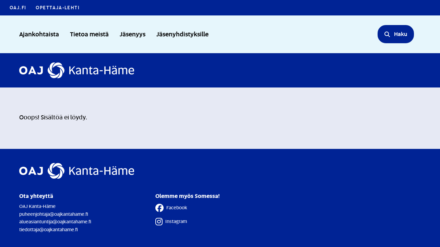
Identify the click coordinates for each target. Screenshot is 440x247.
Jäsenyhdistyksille (182, 34)
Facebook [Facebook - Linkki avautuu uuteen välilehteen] (171, 208)
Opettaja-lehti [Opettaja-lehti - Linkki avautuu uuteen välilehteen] (58, 7)
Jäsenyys (132, 34)
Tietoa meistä (89, 34)
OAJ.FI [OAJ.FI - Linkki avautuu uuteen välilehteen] (18, 7)
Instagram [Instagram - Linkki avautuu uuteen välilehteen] (171, 221)
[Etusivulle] (76, 70)
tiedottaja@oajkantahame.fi (48, 229)
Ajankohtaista (39, 34)
